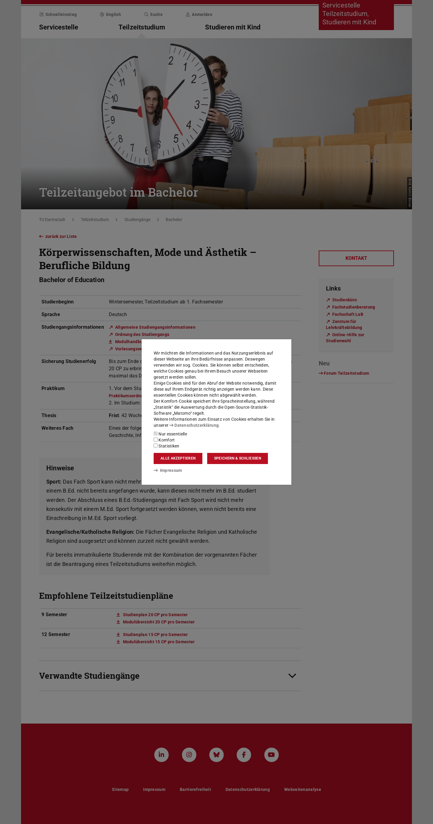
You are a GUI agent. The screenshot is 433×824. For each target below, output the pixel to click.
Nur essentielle (170, 434)
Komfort (164, 440)
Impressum (168, 470)
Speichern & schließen (237, 458)
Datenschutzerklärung (194, 425)
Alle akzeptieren (178, 458)
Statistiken (167, 446)
